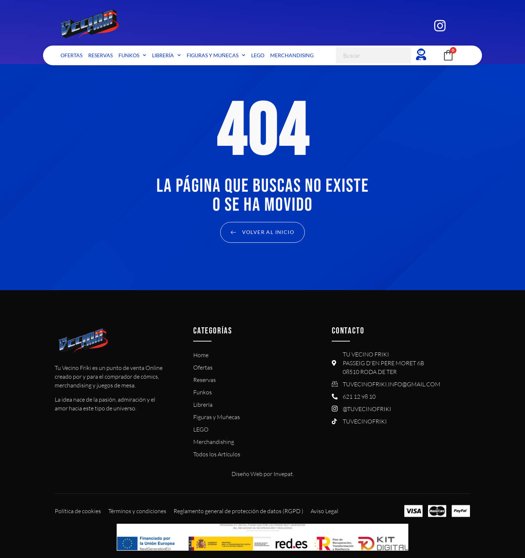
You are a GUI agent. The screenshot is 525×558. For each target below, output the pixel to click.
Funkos (132, 55)
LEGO (257, 55)
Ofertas (71, 55)
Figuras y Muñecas (216, 55)
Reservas (100, 55)
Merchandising (292, 55)
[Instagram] (439, 24)
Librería (166, 55)
